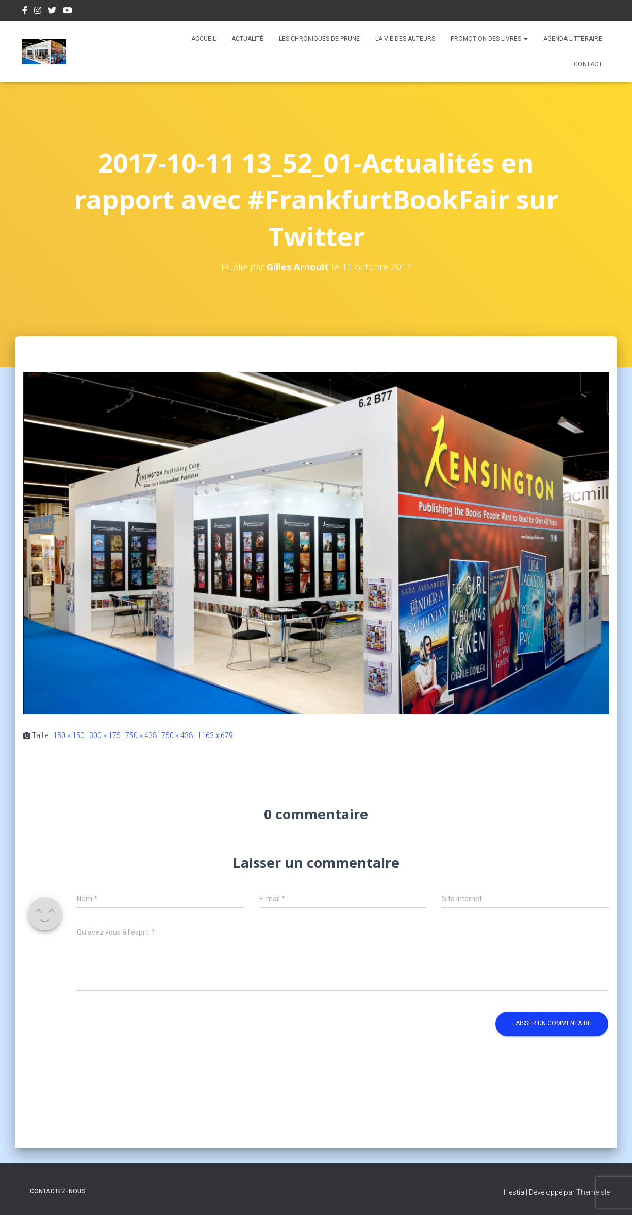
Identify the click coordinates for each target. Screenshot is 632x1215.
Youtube (67, 12)
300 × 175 (105, 735)
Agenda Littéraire (572, 38)
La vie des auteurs (405, 38)
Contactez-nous (58, 1191)
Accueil (203, 38)
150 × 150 (69, 735)
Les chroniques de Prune (319, 38)
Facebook (24, 12)
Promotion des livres (489, 38)
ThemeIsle (593, 1192)
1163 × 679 (215, 735)
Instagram (37, 12)
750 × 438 (141, 735)
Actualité (247, 38)
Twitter (52, 12)
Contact (588, 64)
